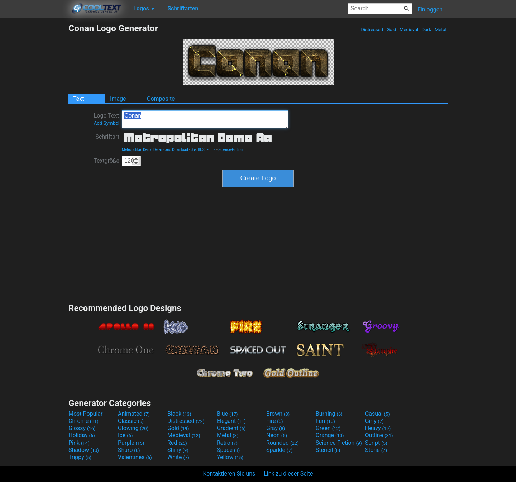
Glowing (133, 428)
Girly (374, 420)
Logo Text (106, 119)
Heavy (378, 428)
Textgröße (106, 160)
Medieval (408, 29)
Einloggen (430, 9)
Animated (134, 413)
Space (228, 450)
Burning (329, 413)
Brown (278, 413)
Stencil (328, 450)
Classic (131, 420)
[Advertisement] (34, 130)
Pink (79, 442)
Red (177, 442)
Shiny (177, 450)
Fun (325, 420)
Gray (275, 428)
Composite (161, 98)
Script (376, 442)
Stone (376, 450)
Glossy (82, 428)
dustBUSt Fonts (203, 150)
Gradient (231, 428)
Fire (274, 420)
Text (78, 98)
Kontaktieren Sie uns (229, 473)
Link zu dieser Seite (288, 473)
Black (179, 413)
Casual (377, 413)
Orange (330, 435)
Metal (441, 29)
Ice (125, 435)
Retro (227, 442)
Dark (427, 29)
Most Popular (85, 413)
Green (328, 428)
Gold (391, 29)
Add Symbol (106, 123)
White (178, 457)
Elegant (231, 420)
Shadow (83, 450)
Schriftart (107, 136)
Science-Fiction (230, 150)
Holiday (81, 435)
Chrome (83, 420)
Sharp (129, 450)
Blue (227, 413)
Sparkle (279, 450)
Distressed (372, 29)
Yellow (230, 457)
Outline (379, 435)
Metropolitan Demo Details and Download (155, 150)
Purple (131, 442)
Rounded (282, 442)
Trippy (79, 457)
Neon (276, 435)
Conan (205, 119)
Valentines (135, 457)
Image (118, 98)
